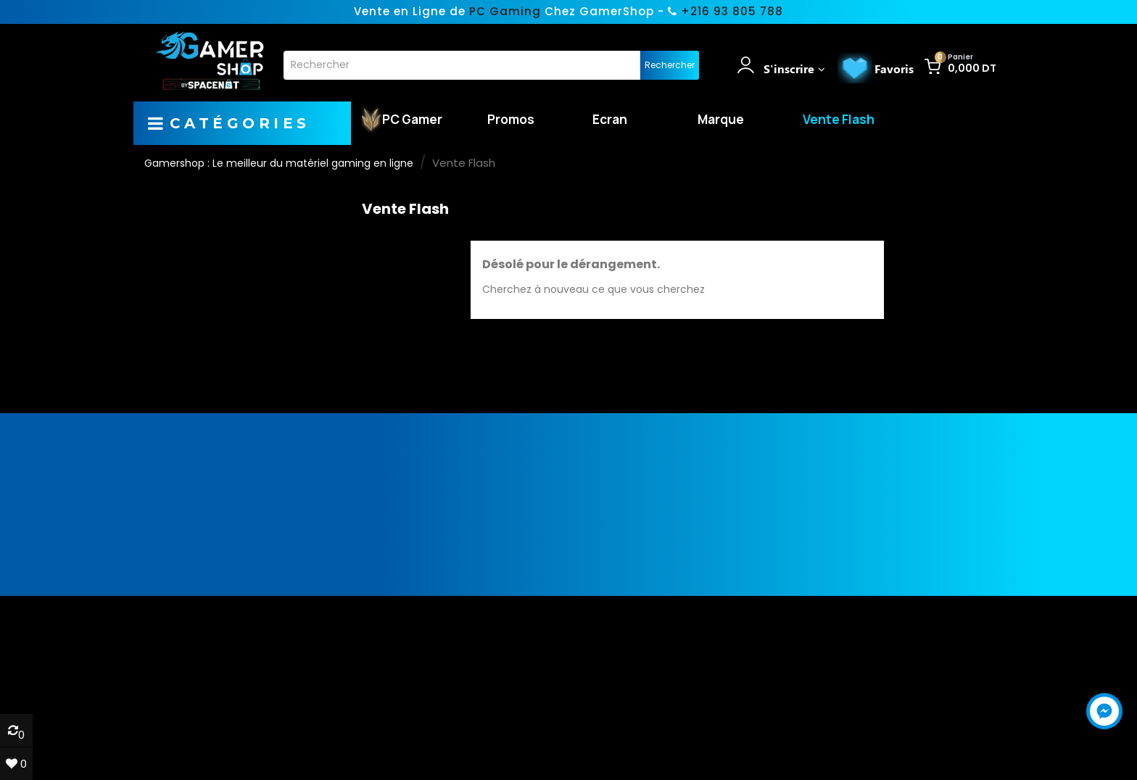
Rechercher (670, 65)
